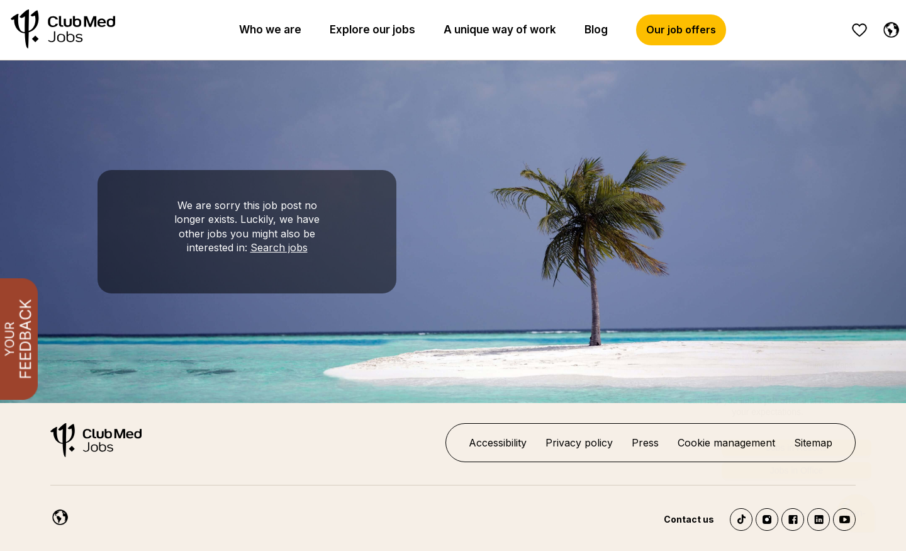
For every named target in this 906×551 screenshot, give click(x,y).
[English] (888, 28)
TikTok (741, 519)
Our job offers (681, 29)
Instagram (767, 519)
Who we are (270, 29)
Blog (596, 29)
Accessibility (498, 442)
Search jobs (279, 247)
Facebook (792, 519)
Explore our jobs (372, 29)
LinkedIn (818, 519)
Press (645, 442)
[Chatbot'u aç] (856, 509)
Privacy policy (579, 442)
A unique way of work (500, 29)
